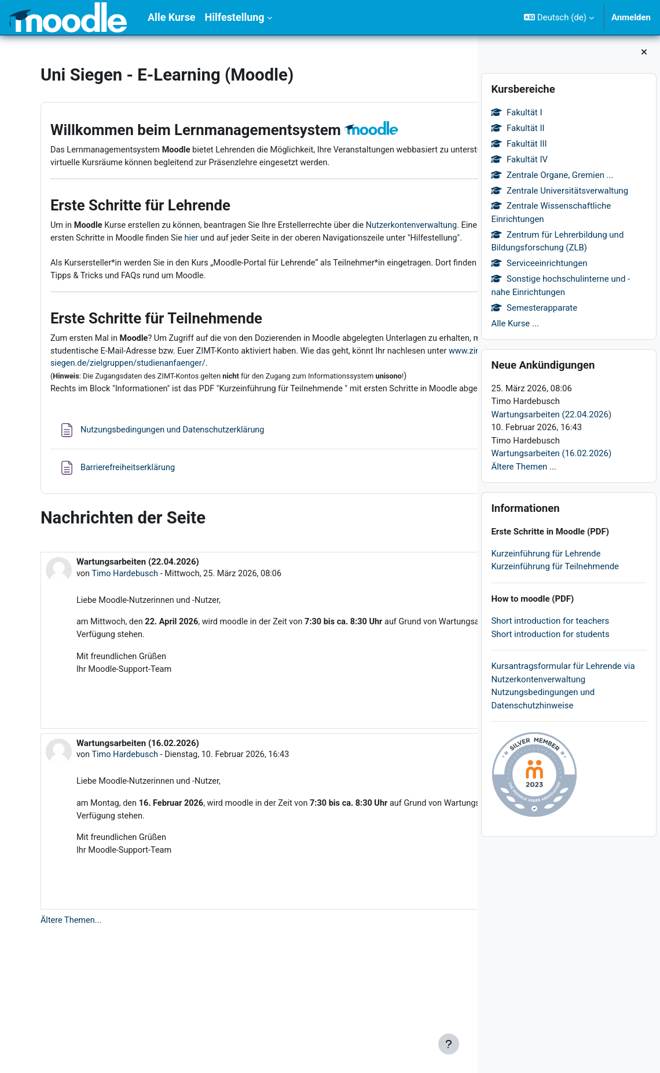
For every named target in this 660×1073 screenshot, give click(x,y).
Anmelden (631, 17)
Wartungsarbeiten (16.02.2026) (551, 453)
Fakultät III (519, 144)
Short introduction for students (550, 634)
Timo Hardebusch (127, 649)
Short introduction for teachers (550, 621)
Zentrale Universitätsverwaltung (559, 190)
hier (422, 270)
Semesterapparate (534, 308)
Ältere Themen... (72, 1001)
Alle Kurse (510, 323)
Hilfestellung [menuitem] (235, 17)
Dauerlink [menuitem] (422, 775)
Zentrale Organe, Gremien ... (552, 175)
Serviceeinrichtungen (539, 263)
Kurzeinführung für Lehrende (545, 553)
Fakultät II (517, 128)
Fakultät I (516, 112)
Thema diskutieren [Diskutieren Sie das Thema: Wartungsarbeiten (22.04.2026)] (357, 795)
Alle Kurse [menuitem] (171, 17)
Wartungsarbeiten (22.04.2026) (551, 414)
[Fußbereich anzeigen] (448, 1044)
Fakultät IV (519, 159)
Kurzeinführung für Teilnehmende (555, 566)
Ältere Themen (519, 466)
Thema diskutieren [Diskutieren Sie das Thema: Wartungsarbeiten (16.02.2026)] (357, 979)
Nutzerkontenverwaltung (98, 270)
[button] (559, 17)
